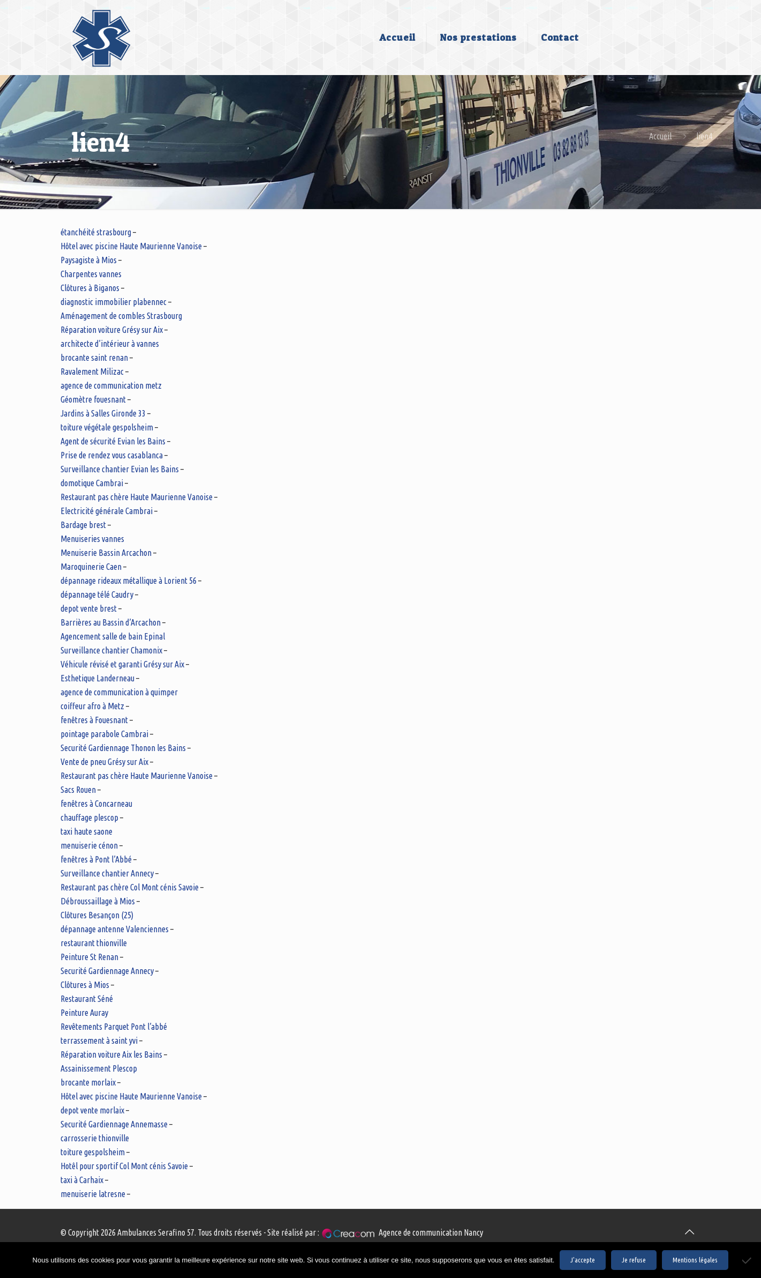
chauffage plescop (89, 817)
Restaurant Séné (87, 999)
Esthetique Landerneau (97, 678)
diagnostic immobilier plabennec (114, 302)
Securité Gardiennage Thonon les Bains (123, 748)
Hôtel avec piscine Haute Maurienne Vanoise (131, 246)
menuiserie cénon (89, 845)
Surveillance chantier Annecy (107, 873)
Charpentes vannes (91, 274)
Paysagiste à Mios (89, 260)
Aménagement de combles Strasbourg (121, 316)
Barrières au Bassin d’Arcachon (111, 622)
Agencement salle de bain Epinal (113, 636)
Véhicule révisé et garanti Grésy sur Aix (122, 664)
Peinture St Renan (89, 957)
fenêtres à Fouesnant (94, 720)
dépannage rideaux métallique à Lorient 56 (129, 580)
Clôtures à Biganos (90, 288)
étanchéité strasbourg (96, 232)
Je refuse (634, 1260)
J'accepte (582, 1260)
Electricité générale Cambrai (107, 511)
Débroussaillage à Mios (98, 901)
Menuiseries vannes (92, 539)
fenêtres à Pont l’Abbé (96, 859)
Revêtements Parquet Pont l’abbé (114, 1026)
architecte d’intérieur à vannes (110, 343)
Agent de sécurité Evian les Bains (113, 441)
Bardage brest (83, 525)
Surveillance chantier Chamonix (111, 650)
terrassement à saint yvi (99, 1040)
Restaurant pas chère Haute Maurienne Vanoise (137, 497)
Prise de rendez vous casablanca (112, 455)
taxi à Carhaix (82, 1180)
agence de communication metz (111, 385)
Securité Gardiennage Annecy (107, 971)
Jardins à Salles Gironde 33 (103, 413)
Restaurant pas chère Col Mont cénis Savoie (130, 887)
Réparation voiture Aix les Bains (111, 1054)
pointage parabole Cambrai (104, 734)
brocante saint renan (94, 357)
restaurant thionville (94, 943)
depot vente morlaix (92, 1110)
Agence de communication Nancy (431, 1232)
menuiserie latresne (93, 1194)
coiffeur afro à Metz (92, 706)
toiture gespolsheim (93, 1152)
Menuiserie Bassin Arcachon (106, 553)
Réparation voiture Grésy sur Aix (112, 330)
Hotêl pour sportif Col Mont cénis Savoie (124, 1166)
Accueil (660, 136)
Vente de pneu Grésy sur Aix (104, 762)
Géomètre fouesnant (93, 399)
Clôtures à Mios (85, 985)
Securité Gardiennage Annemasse (114, 1124)
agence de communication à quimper (119, 692)
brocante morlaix (88, 1082)
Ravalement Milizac (92, 371)
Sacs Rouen (78, 789)
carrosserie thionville (95, 1138)
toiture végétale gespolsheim (107, 427)
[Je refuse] (747, 1260)
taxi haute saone (86, 831)
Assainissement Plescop (99, 1068)
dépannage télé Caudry (97, 594)
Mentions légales (695, 1260)
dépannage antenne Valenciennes (115, 929)
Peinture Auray (84, 1012)
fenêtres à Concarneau (96, 803)
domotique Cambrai (92, 483)
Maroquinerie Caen (91, 566)
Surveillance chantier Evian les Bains (120, 469)
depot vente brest (89, 608)
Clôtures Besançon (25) (97, 915)
